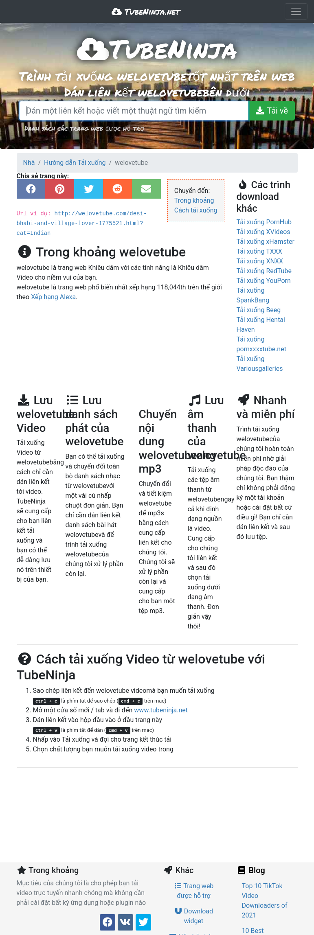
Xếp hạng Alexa (53, 287)
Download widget (193, 916)
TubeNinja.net (146, 11)
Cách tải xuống (195, 210)
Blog (251, 870)
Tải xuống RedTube (264, 271)
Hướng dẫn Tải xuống (74, 162)
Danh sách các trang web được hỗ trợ (84, 128)
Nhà (29, 162)
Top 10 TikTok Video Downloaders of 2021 (265, 900)
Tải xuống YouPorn (264, 281)
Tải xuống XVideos (263, 232)
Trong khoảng (194, 200)
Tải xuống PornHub (264, 222)
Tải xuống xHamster (265, 241)
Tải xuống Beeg (259, 310)
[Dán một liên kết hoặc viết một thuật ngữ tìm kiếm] (133, 110)
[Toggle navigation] (296, 11)
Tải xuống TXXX (259, 251)
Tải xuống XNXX (260, 261)
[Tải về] (271, 110)
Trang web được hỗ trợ (194, 891)
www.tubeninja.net (161, 710)
